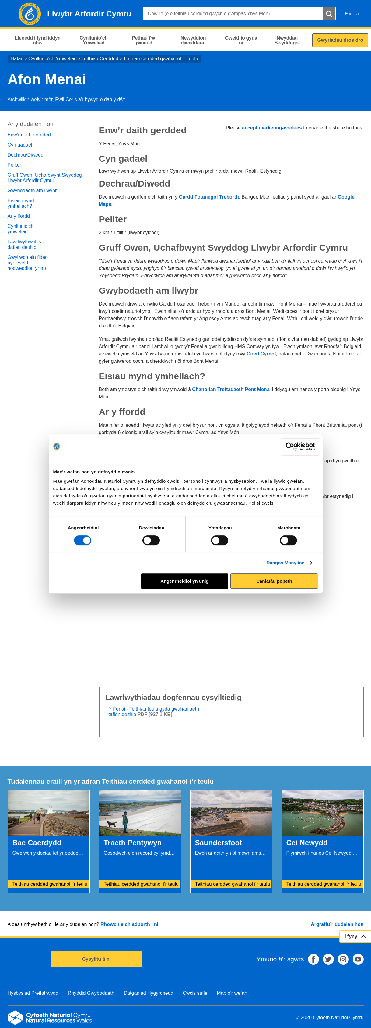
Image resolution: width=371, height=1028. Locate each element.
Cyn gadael (20, 144)
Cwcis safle (195, 993)
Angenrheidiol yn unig (184, 581)
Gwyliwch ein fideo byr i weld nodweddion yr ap (28, 263)
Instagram (343, 959)
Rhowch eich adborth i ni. (130, 924)
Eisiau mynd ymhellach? (21, 203)
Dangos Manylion (285, 562)
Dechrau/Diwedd (26, 154)
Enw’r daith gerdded (29, 134)
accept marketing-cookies (272, 127)
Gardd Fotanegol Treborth (209, 197)
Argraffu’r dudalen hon (337, 924)
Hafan (17, 58)
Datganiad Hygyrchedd (148, 993)
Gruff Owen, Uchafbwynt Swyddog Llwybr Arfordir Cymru (45, 177)
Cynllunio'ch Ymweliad (52, 58)
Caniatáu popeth (274, 581)
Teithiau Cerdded (100, 58)
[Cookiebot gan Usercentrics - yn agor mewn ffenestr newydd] (300, 446)
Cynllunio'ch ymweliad (21, 229)
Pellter (14, 165)
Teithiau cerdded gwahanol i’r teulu (160, 58)
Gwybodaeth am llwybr (32, 190)
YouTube (358, 959)
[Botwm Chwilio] (329, 13)
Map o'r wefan (232, 993)
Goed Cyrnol (261, 353)
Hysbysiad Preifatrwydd (33, 993)
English (352, 13)
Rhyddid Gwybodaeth (91, 993)
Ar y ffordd (19, 216)
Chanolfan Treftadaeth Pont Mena (230, 389)
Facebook (313, 959)
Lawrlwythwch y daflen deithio (25, 244)
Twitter (328, 959)
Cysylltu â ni (96, 959)
